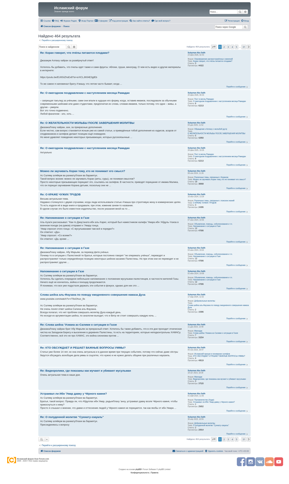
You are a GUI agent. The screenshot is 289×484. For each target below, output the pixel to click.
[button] (214, 47)
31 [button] (244, 47)
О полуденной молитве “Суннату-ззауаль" (211, 425)
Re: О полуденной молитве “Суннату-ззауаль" (72, 417)
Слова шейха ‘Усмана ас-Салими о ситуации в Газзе (215, 333)
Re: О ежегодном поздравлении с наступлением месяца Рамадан (85, 92)
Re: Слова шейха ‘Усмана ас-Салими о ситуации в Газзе (78, 324)
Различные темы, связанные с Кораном (211, 177)
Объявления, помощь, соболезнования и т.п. (213, 224)
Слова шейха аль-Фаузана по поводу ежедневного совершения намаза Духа (218, 306)
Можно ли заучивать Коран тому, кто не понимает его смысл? (219, 179)
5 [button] (236, 47)
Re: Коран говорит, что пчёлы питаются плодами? (74, 52)
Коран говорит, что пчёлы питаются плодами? (212, 61)
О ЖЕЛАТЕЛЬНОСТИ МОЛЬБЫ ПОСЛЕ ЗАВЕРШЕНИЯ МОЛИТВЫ (216, 133)
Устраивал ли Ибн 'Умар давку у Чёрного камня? (214, 402)
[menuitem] (55, 21)
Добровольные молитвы (204, 301)
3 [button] (228, 47)
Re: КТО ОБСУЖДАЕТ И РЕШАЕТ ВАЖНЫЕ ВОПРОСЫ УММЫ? (83, 347)
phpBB (138, 469)
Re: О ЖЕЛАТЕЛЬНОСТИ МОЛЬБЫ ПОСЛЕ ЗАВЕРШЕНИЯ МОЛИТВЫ (87, 122)
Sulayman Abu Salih (196, 53)
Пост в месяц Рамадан (204, 99)
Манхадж (198, 331)
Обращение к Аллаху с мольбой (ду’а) (210, 129)
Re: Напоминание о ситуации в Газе (64, 217)
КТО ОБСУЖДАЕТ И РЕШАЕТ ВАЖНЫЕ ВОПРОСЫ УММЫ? (219, 356)
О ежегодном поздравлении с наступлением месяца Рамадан (219, 101)
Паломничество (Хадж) (204, 400)
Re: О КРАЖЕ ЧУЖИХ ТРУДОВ (60, 194)
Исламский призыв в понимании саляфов (212, 354)
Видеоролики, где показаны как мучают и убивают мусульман (219, 379)
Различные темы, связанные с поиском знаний (214, 201)
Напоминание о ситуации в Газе (207, 226)
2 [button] (224, 47)
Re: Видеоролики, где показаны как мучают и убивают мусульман (85, 370)
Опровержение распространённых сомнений (213, 59)
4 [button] (232, 47)
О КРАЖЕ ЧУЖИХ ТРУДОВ (204, 203)
